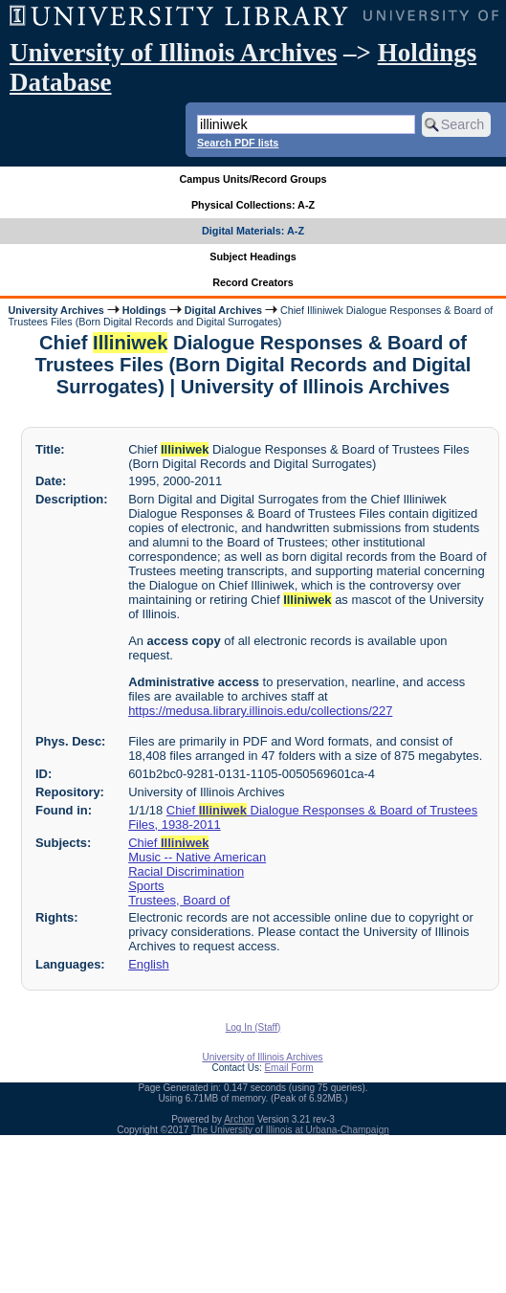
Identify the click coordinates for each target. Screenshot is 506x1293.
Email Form (288, 1067)
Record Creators (253, 282)
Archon (239, 1119)
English (148, 964)
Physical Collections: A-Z (253, 205)
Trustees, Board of (179, 900)
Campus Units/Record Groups (252, 179)
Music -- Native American (197, 857)
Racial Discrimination (186, 871)
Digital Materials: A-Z (253, 230)
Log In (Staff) (253, 1027)
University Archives (55, 310)
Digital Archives (223, 310)
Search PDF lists (237, 142)
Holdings (144, 310)
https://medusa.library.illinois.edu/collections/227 (260, 710)
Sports (146, 886)
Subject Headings (253, 256)
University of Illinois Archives (173, 52)
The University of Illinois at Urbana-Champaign (290, 1130)
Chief (168, 843)
